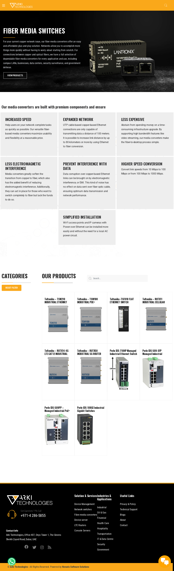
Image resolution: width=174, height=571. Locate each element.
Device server (81, 519)
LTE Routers (80, 525)
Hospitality (102, 528)
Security (101, 544)
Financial (101, 517)
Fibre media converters (85, 514)
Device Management (84, 504)
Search (165, 5)
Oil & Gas (101, 512)
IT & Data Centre (105, 539)
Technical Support (128, 509)
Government (103, 549)
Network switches (83, 509)
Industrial (101, 507)
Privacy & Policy (128, 504)
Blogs (122, 514)
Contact (124, 525)
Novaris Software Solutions (75, 566)
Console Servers (82, 530)
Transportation (104, 533)
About (123, 519)
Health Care (103, 523)
